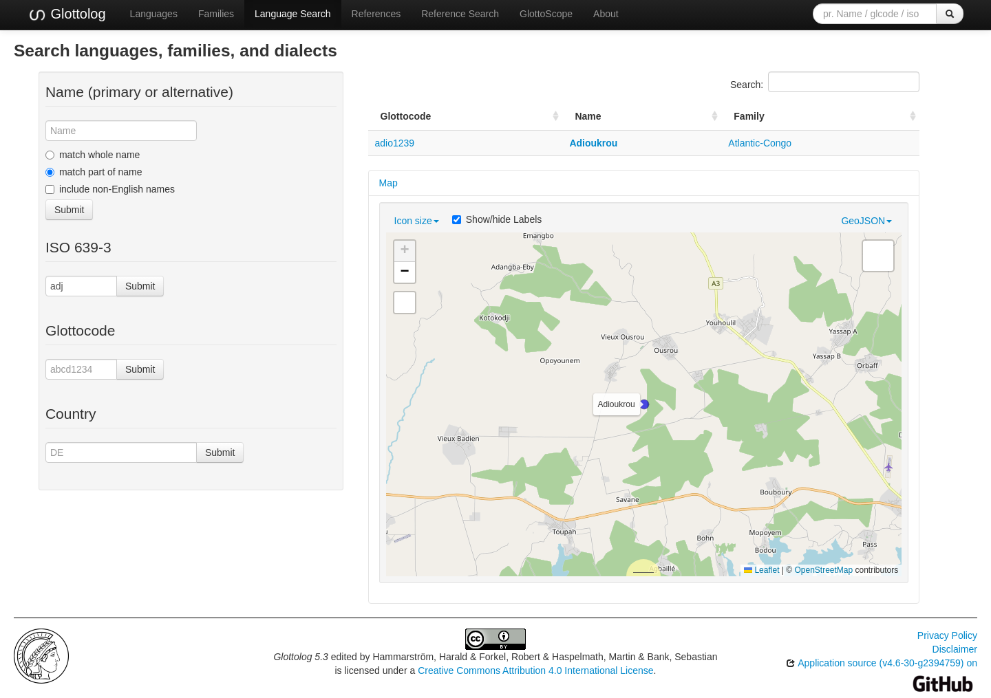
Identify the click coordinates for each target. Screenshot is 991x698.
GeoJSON (866, 220)
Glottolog (67, 14)
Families (216, 13)
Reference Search (460, 13)
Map (388, 182)
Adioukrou (593, 143)
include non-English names (110, 189)
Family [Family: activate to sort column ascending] (749, 116)
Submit (69, 209)
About (606, 13)
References (376, 13)
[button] (644, 404)
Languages (154, 13)
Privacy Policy (947, 635)
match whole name (92, 154)
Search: (824, 82)
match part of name (93, 171)
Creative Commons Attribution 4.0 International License (535, 670)
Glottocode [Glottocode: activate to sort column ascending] (406, 116)
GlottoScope (546, 13)
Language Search (293, 13)
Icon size (416, 220)
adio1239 (395, 143)
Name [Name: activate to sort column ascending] (588, 116)
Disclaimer (955, 649)
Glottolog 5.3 (300, 656)
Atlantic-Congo (759, 143)
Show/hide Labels (497, 219)
